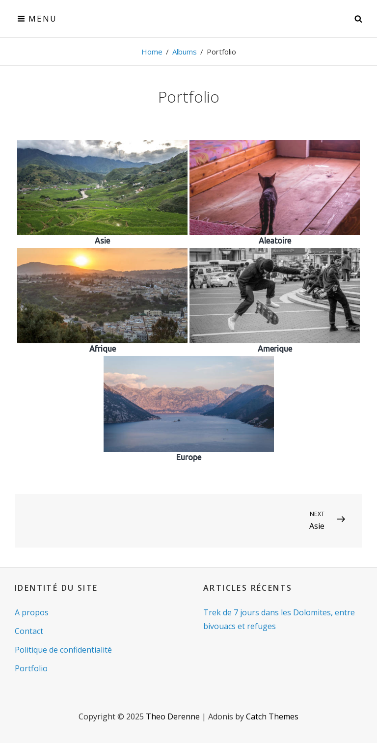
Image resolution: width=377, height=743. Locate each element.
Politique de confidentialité (63, 649)
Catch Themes (272, 716)
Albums (184, 51)
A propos (32, 612)
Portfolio (31, 668)
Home (151, 51)
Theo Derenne (173, 716)
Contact (29, 631)
